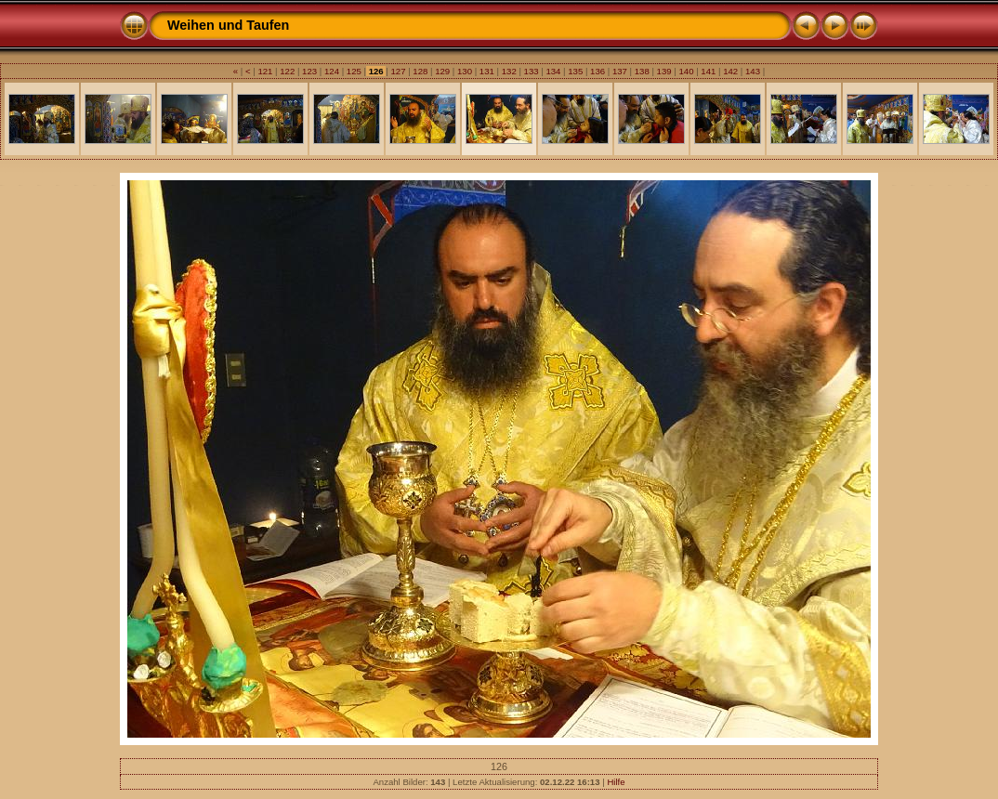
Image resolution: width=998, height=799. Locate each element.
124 (331, 71)
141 (708, 71)
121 (265, 71)
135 (575, 71)
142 (730, 71)
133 (531, 71)
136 (597, 71)
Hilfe (615, 782)
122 (287, 71)
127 (398, 71)
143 (752, 71)
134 (553, 71)
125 (353, 71)
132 (509, 71)
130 (464, 71)
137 (619, 71)
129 (443, 71)
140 (686, 71)
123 (309, 71)
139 (664, 71)
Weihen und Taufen (228, 25)
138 (641, 71)
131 (486, 71)
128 (420, 71)
